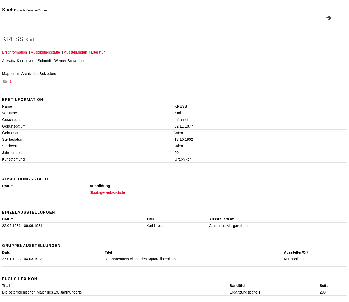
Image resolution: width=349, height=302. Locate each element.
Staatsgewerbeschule (107, 192)
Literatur (98, 52)
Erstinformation (14, 52)
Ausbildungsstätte (45, 52)
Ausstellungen (75, 52)
